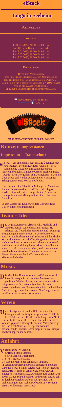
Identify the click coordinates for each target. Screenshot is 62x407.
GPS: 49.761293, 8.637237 (16, 358)
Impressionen (32, 147)
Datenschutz (35, 155)
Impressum (10, 155)
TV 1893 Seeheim (38, 311)
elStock (30, 103)
